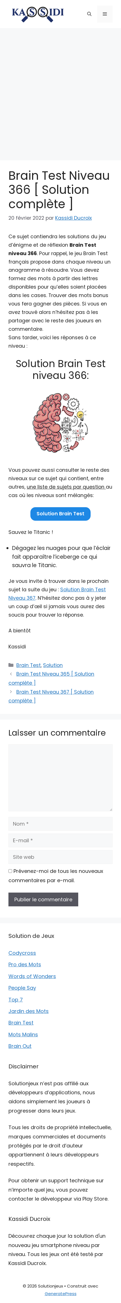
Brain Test (28, 665)
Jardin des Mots (28, 1011)
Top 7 (15, 999)
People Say (22, 987)
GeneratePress (61, 1294)
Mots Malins (23, 1034)
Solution (53, 665)
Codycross (22, 952)
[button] (89, 14)
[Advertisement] (60, 91)
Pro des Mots (24, 964)
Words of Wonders (32, 976)
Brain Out (20, 1046)
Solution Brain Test (60, 513)
